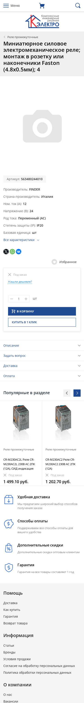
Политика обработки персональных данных (37, 674)
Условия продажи (17, 660)
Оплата (9, 377)
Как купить (11, 611)
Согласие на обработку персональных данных (39, 667)
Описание (11, 347)
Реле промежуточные (22, 37)
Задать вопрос (14, 357)
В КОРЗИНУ (23, 313)
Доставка (10, 367)
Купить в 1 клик (24, 323)
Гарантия (10, 618)
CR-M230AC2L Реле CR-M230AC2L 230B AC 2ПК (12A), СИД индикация (19, 465)
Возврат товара (15, 624)
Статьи (8, 647)
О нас (7, 696)
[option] (21, 444)
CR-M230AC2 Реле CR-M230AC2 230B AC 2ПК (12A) (60, 465)
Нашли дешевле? (20, 282)
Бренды (9, 653)
